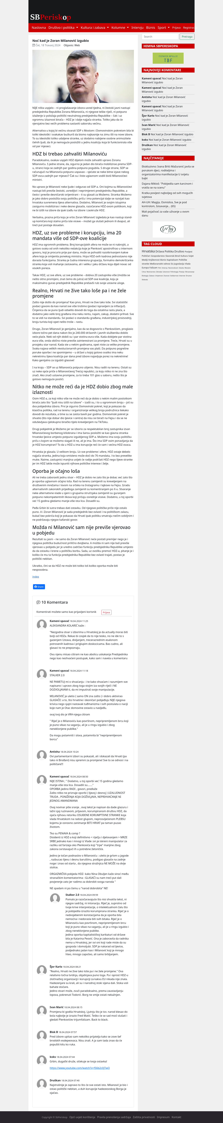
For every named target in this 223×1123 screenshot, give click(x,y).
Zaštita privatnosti (144, 1117)
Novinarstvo (151, 272)
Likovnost (166, 272)
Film (159, 268)
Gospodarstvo (158, 255)
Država (159, 251)
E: (60, 700)
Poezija (181, 272)
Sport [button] (162, 27)
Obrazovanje (189, 272)
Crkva (144, 272)
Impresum (163, 1117)
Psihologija (174, 272)
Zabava (151, 276)
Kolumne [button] (119, 27)
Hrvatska (148, 251)
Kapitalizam (172, 259)
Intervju (137, 27)
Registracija (190, 27)
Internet (182, 276)
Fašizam (153, 267)
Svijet (191, 255)
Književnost (154, 259)
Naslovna (39, 27)
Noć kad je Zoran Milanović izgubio (162, 80)
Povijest (188, 251)
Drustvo (189, 276)
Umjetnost (159, 276)
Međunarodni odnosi (160, 263)
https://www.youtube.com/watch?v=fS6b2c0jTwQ (80, 1068)
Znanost (166, 276)
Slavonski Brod (172, 255)
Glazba (181, 268)
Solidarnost (174, 276)
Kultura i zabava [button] (93, 27)
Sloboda (145, 280)
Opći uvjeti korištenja (82, 1117)
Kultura (184, 255)
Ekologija (145, 276)
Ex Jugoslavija (177, 263)
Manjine (187, 268)
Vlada (187, 263)
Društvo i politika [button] (62, 27)
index (35, 576)
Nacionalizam (173, 268)
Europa (145, 267)
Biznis (150, 27)
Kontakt (176, 1117)
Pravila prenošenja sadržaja (114, 1117)
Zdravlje (159, 272)
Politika (169, 251)
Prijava (176, 27)
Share (38, 586)
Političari (146, 255)
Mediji (145, 259)
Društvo (179, 251)
